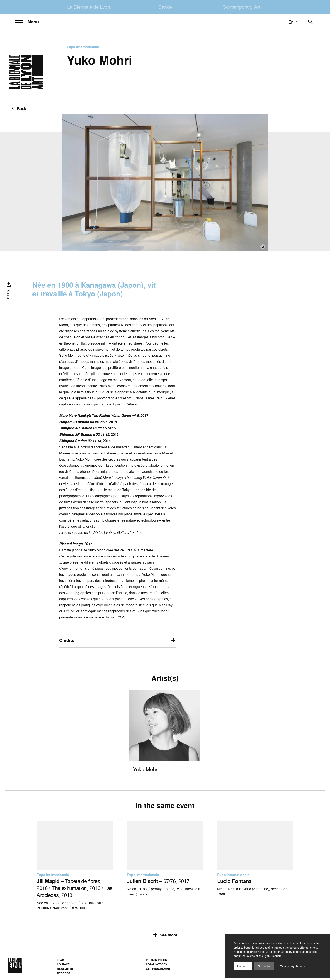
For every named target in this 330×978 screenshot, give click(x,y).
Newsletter (66, 969)
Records (63, 973)
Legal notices (156, 964)
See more (165, 934)
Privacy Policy (156, 960)
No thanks (264, 966)
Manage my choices (292, 966)
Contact (63, 964)
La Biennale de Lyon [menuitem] (88, 6)
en (294, 21)
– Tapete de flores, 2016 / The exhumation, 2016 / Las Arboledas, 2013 (74, 888)
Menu (27, 22)
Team (60, 960)
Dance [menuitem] (165, 6)
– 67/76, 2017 (158, 881)
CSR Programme (158, 969)
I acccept (242, 966)
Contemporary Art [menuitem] (241, 6)
